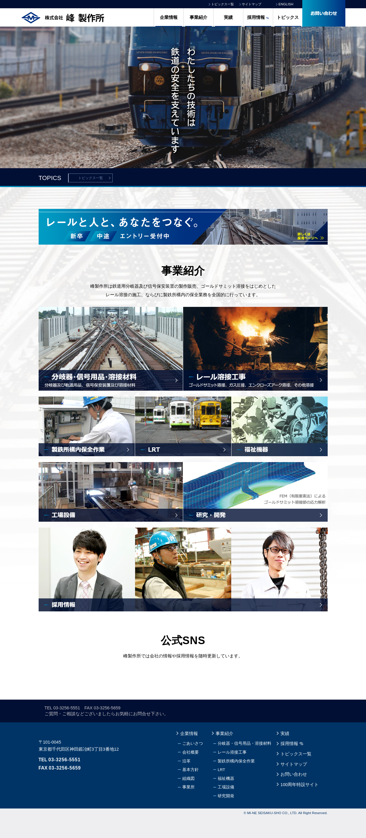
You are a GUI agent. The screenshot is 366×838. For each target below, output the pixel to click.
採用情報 (256, 17)
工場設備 (226, 808)
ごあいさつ (192, 764)
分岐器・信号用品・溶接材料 (244, 764)
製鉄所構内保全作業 (236, 781)
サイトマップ (293, 784)
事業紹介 (198, 17)
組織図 (188, 799)
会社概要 (190, 773)
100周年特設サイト (299, 805)
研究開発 (226, 816)
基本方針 (190, 790)
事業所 (188, 808)
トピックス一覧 (90, 178)
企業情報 (169, 17)
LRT (221, 790)
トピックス (288, 17)
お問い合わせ (293, 795)
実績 (228, 17)
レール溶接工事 (232, 773)
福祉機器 (226, 799)
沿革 (186, 781)
